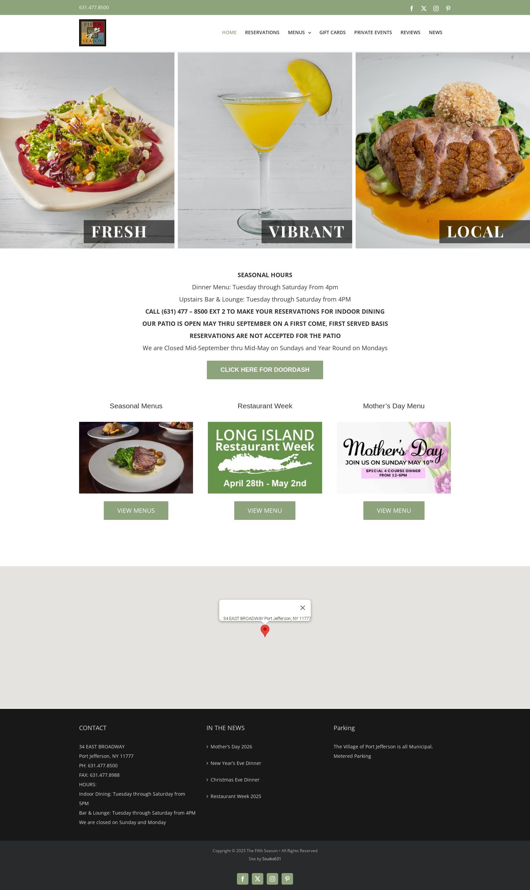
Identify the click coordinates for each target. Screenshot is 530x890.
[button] (265, 631)
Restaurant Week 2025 (236, 796)
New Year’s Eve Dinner (236, 763)
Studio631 (271, 859)
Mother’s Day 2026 (231, 746)
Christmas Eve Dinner (235, 779)
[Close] (303, 608)
